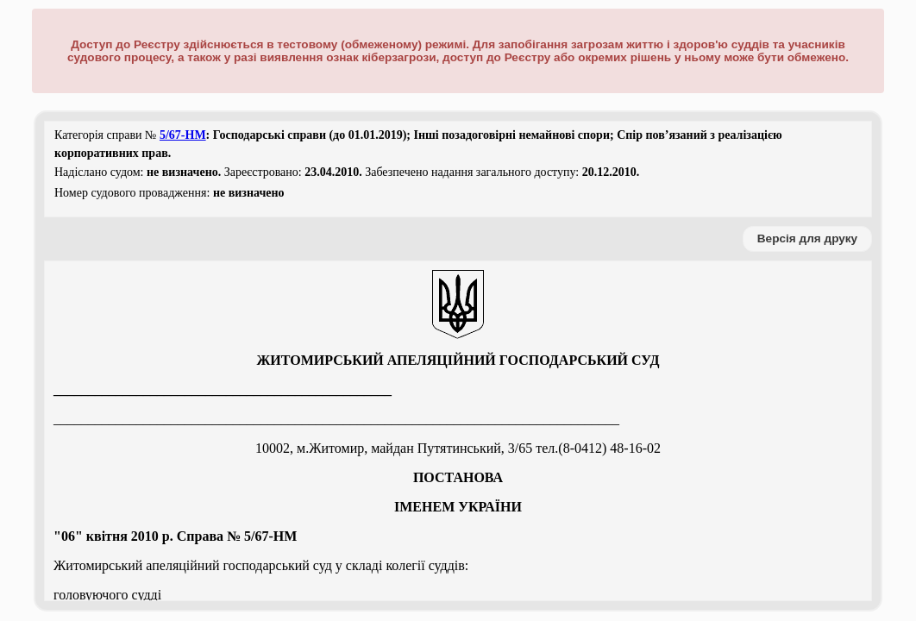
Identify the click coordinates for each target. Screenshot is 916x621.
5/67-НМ (183, 135)
